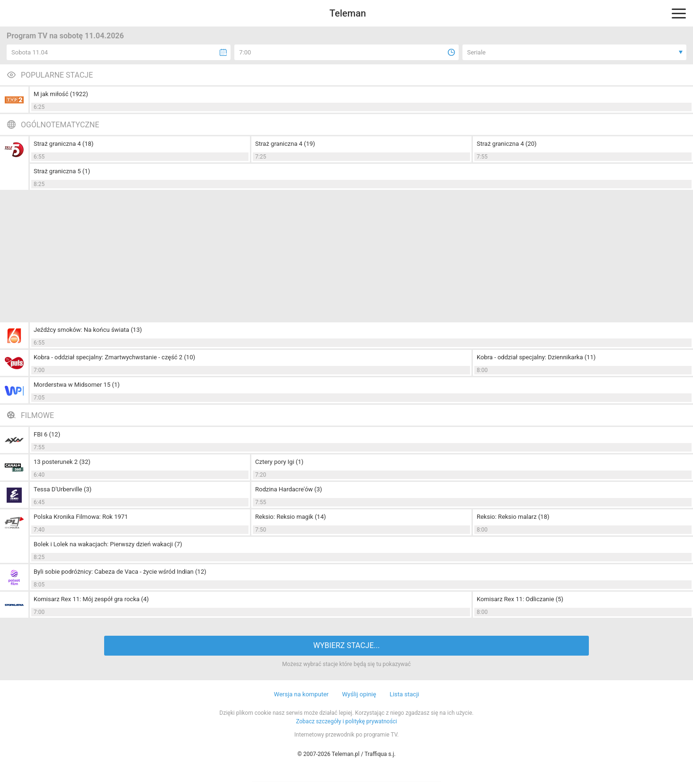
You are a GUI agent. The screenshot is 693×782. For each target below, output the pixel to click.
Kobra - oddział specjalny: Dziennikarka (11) (536, 357)
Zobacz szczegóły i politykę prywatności (346, 721)
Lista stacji (404, 694)
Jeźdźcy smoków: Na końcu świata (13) (88, 329)
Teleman (347, 13)
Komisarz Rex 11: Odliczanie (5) (520, 599)
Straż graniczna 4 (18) (64, 143)
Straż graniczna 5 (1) (62, 171)
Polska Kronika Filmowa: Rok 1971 (81, 516)
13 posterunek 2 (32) (62, 461)
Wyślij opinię (359, 694)
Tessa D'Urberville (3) (62, 489)
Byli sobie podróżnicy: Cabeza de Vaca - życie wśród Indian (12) (120, 571)
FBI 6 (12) (47, 434)
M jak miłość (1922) (61, 94)
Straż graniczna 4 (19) (285, 143)
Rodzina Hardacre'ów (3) (288, 489)
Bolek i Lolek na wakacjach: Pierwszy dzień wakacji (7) (108, 544)
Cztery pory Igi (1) (279, 461)
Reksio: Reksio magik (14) (290, 516)
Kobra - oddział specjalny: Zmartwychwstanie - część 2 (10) (114, 357)
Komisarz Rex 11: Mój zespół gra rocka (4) (91, 599)
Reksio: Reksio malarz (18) (513, 516)
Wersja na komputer (301, 694)
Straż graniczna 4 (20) (507, 143)
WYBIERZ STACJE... (346, 645)
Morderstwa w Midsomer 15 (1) (77, 384)
